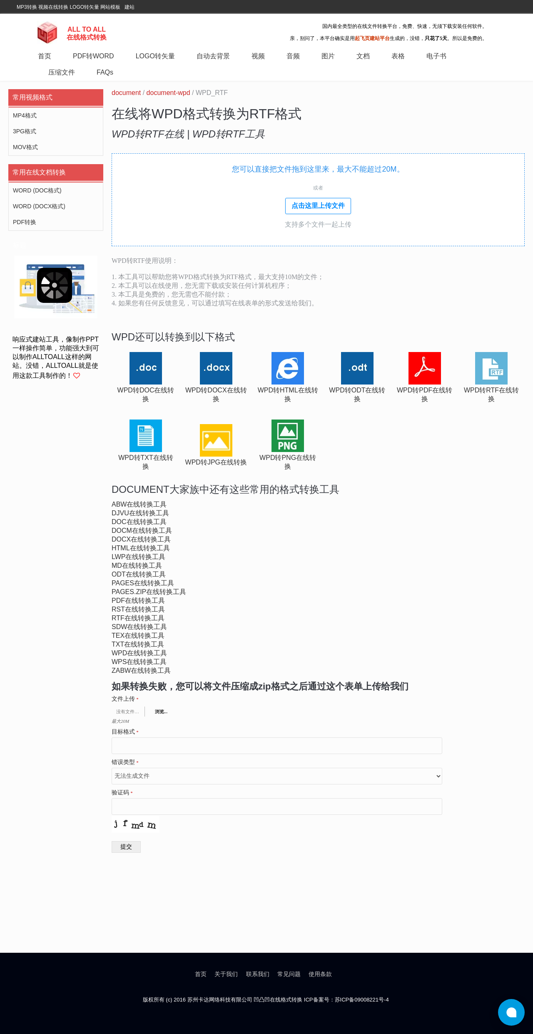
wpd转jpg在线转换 (216, 462)
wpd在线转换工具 (139, 653)
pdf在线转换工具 (138, 600)
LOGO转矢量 (84, 7)
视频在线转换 (53, 7)
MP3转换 (27, 7)
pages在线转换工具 (143, 583)
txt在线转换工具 (138, 644)
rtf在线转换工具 (138, 618)
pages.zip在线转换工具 (149, 591)
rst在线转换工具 (138, 609)
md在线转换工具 (137, 565)
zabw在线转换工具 (141, 670)
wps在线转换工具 (139, 661)
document (126, 92)
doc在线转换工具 (139, 521)
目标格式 (125, 732)
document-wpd (168, 92)
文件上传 (125, 699)
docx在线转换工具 (141, 539)
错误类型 (125, 762)
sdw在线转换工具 (139, 626)
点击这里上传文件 (318, 205)
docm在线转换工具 (142, 530)
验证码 (122, 793)
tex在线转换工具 (138, 635)
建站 (129, 7)
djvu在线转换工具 (140, 513)
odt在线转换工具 (139, 574)
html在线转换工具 (141, 548)
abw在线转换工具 (139, 504)
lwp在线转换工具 (138, 556)
